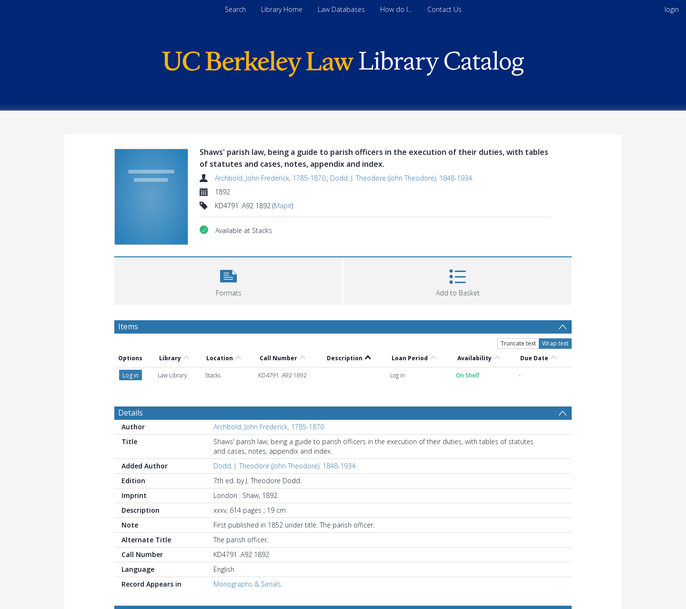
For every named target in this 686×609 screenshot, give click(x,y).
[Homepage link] (343, 61)
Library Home (282, 9)
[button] (228, 280)
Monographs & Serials (247, 584)
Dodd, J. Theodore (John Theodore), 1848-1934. (402, 178)
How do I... (396, 9)
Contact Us (444, 9)
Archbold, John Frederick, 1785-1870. (271, 178)
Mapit (283, 205)
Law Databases (341, 9)
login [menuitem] (672, 9)
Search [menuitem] (235, 9)
